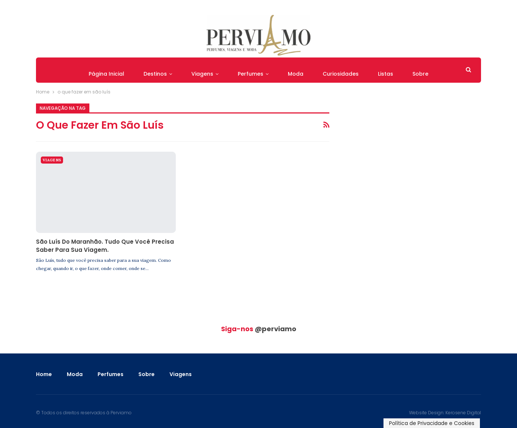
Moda (295, 74)
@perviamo (275, 328)
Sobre (420, 74)
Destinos (155, 74)
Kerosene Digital (463, 412)
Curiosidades (341, 74)
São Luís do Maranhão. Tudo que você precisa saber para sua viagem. (105, 246)
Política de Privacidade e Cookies (431, 423)
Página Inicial (106, 74)
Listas (385, 74)
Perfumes (250, 74)
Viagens (202, 74)
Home (44, 374)
